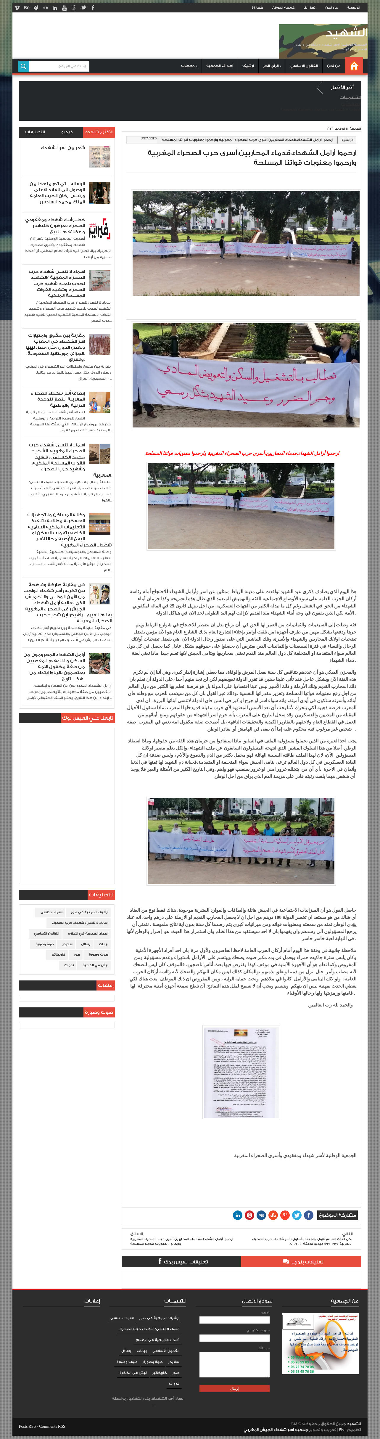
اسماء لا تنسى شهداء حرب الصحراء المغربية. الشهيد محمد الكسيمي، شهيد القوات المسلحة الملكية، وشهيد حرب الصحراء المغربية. (70, 460)
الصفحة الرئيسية (347, 109)
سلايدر (67, 944)
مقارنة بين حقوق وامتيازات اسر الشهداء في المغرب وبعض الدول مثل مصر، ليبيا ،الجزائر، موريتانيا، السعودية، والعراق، (55, 347)
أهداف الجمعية (219, 66)
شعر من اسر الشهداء (63, 147)
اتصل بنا (310, 7)
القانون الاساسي (304, 66)
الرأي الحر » (272, 66)
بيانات (103, 944)
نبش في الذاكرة (95, 965)
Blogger (147, 1404)
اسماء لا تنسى (51, 912)
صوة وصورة (45, 944)
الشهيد (346, 33)
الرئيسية (353, 7)
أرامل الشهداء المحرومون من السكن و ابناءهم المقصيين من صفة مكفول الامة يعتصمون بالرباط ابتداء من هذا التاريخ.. (54, 666)
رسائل (85, 944)
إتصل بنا (315, 109)
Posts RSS (27, 1427)
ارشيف (248, 66)
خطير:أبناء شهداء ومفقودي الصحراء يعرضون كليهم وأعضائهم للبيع (55, 225)
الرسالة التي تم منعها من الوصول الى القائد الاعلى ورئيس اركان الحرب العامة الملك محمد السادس (57, 193)
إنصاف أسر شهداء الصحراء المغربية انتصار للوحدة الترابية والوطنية (58, 399)
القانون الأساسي (46, 933)
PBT (343, 1430)
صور (77, 954)
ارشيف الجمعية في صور (89, 912)
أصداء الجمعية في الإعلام (88, 933)
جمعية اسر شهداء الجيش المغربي (276, 1430)
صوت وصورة (98, 954)
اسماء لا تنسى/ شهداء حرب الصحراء (80, 923)
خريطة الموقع (283, 7)
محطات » (189, 66)
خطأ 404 (257, 7)
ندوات (69, 965)
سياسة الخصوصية (294, 109)
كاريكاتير (58, 954)
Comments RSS (52, 1427)
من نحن (331, 7)
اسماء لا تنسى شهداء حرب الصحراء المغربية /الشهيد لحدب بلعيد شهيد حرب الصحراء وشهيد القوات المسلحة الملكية (57, 283)
